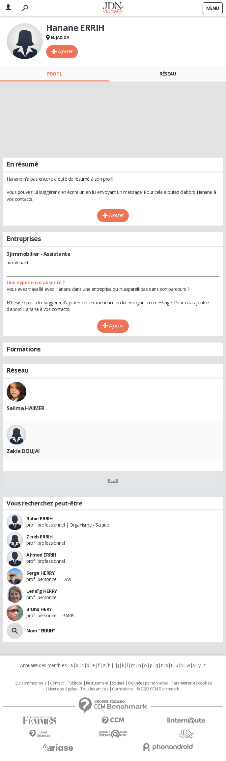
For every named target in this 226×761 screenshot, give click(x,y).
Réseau (167, 74)
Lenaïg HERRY (41, 591)
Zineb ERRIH (39, 536)
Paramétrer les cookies (191, 683)
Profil (54, 74)
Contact (57, 683)
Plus (113, 480)
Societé (118, 683)
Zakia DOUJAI (23, 451)
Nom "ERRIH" (40, 630)
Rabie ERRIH (39, 518)
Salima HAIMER (25, 408)
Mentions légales (62, 689)
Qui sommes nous (30, 683)
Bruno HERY (39, 609)
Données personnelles (148, 683)
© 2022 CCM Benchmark (157, 689)
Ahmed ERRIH (41, 555)
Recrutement (97, 683)
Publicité (75, 683)
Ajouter (65, 51)
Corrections (122, 689)
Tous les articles (94, 689)
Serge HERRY (40, 573)
